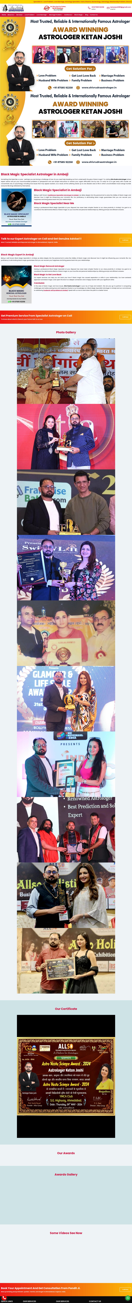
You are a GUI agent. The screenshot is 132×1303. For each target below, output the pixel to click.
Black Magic (78, 15)
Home (4, 15)
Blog (86, 15)
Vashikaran (68, 15)
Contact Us (94, 15)
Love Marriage (42, 15)
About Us (11, 15)
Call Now (125, 240)
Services (19, 15)
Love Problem (30, 15)
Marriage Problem (55, 15)
